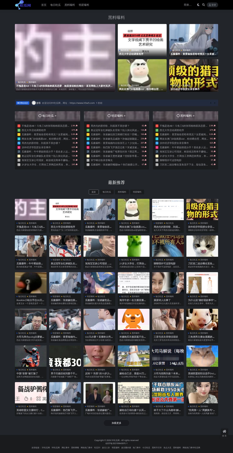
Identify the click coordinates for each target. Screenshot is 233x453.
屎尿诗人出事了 (162, 300)
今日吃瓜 (146, 447)
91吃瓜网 (115, 440)
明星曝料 (137, 192)
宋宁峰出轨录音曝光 (102, 160)
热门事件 (137, 447)
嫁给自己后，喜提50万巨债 (132, 375)
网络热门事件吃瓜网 (191, 447)
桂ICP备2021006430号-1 (116, 443)
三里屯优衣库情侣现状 (166, 336)
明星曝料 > (118, 116)
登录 (212, 5)
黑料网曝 (75, 447)
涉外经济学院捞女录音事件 (185, 89)
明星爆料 (116, 447)
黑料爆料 (177, 447)
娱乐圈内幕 (126, 447)
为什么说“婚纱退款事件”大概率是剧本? (201, 301)
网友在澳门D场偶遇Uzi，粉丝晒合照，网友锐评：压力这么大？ (141, 90)
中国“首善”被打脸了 (27, 373)
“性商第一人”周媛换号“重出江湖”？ (201, 411)
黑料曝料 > (187, 116)
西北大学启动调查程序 (131, 53)
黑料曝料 (116, 17)
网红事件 (65, 447)
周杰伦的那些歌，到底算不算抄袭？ (41, 143)
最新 (94, 192)
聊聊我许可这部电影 (171, 160)
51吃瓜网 (46, 447)
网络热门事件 (86, 447)
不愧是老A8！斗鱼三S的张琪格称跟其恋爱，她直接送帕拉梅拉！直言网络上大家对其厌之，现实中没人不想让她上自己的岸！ (63, 87)
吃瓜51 (97, 447)
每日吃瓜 (22, 82)
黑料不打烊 (157, 447)
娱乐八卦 (106, 447)
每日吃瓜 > (49, 116)
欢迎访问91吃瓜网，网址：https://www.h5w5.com (68, 102)
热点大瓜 (167, 447)
